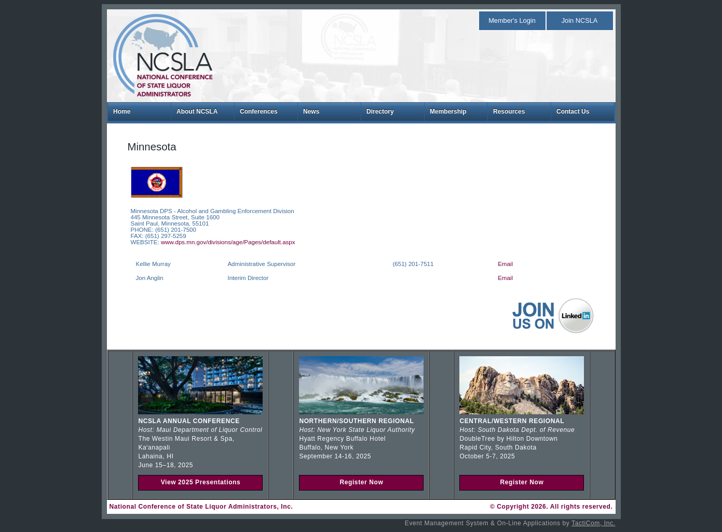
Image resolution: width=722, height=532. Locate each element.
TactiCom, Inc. (593, 523)
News (311, 111)
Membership (448, 111)
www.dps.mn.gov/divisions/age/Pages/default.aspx (228, 242)
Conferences (259, 111)
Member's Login (512, 20)
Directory (380, 111)
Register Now (361, 482)
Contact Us (572, 111)
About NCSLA (196, 111)
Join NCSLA (580, 20)
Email (505, 264)
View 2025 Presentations (201, 482)
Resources (509, 111)
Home (121, 111)
